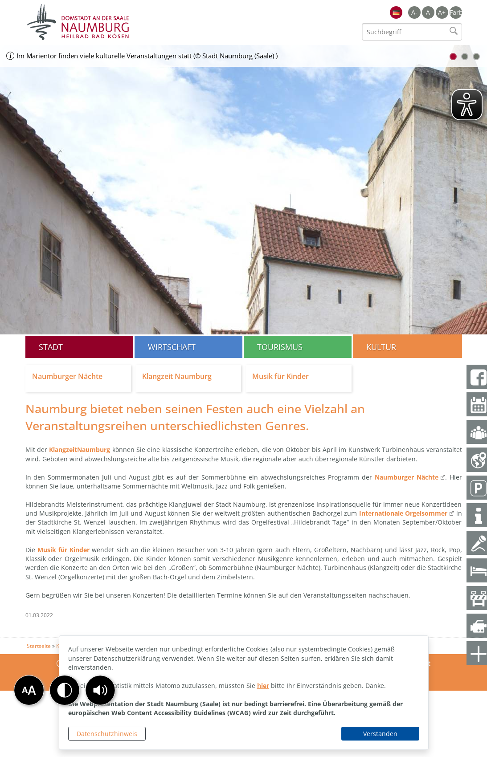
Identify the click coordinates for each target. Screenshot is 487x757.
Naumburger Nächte (406, 477)
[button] (100, 690)
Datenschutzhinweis (107, 733)
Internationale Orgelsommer (403, 513)
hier (263, 685)
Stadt (51, 347)
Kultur (381, 347)
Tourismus (280, 347)
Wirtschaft (172, 347)
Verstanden (380, 733)
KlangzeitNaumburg (79, 449)
